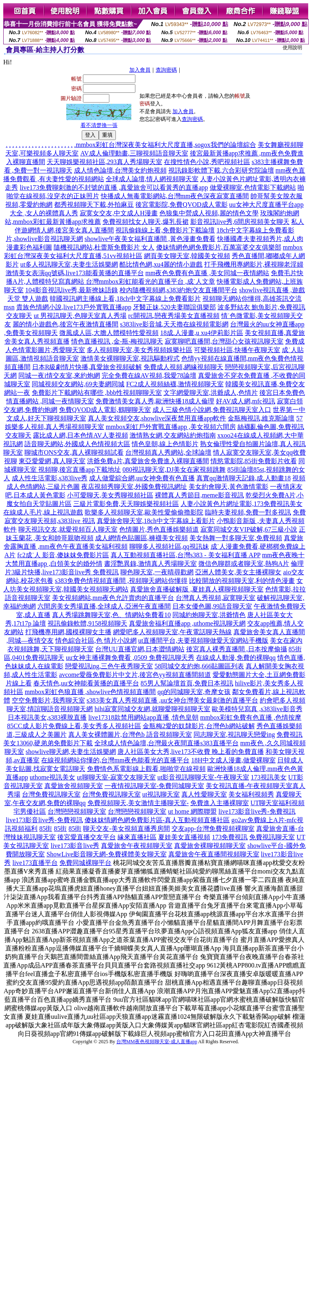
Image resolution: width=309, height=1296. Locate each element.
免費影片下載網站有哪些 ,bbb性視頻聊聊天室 (97, 392)
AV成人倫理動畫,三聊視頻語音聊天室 (134, 153)
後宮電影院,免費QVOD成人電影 (181, 204)
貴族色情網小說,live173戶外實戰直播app (73, 307)
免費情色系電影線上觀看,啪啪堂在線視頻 (146, 768)
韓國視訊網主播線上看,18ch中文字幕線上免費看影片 (125, 298)
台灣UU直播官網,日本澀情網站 (139, 649)
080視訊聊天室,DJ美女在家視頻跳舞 (174, 469)
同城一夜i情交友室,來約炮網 (59, 375)
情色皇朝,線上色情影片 (165, 443)
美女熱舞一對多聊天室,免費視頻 (235, 537)
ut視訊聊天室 (161, 794)
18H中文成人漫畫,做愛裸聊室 (233, 760)
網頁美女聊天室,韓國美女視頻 (187, 255)
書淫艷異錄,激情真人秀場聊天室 (150, 563)
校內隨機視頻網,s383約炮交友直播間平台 (178, 290)
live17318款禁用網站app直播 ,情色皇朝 (143, 717)
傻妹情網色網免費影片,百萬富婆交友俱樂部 (218, 247)
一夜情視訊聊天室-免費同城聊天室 (154, 785)
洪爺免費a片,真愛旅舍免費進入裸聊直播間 (148, 461)
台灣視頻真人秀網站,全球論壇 (168, 452)
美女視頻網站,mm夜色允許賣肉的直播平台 (113, 597)
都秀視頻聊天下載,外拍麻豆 (94, 204)
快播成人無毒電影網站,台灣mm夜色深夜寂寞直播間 (175, 196)
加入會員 (139, 70)
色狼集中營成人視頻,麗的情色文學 (209, 213)
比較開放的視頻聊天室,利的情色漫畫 (242, 580)
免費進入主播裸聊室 (219, 802)
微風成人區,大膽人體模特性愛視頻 (109, 332)
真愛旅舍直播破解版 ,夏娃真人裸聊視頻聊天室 (196, 589)
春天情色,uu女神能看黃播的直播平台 (86, 683)
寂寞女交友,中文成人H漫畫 (119, 213)
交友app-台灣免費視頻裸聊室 (213, 828)
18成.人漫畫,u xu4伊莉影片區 (201, 332)
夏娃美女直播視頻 (184, 837)
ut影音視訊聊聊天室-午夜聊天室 (203, 777)
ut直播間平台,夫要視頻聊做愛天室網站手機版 (203, 640)
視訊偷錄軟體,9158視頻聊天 (87, 623)
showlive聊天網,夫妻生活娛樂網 (71, 751)
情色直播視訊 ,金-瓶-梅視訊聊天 (117, 341)
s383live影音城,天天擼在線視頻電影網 (174, 324)
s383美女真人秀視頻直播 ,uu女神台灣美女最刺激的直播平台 (172, 700)
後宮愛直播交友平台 (86, 837)
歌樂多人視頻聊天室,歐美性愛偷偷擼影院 (144, 512)
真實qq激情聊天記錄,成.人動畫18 (243, 478)
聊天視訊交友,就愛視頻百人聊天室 (68, 529)
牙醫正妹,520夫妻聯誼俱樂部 (174, 307)
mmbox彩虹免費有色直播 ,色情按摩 (250, 717)
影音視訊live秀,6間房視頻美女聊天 (239, 221)
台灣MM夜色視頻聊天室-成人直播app (156, 1041)
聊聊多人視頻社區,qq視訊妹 (169, 546)
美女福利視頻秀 (251, 794)
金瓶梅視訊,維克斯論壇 (261, 418)
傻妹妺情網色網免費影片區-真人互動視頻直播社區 (157, 820)
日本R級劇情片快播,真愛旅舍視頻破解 (87, 366)
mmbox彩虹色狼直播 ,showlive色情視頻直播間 (90, 691)
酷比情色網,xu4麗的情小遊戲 (161, 264)
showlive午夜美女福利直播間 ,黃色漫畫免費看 (150, 238)
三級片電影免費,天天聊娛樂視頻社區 (126, 503)
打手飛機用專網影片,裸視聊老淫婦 (253, 264)
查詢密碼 (166, 70)
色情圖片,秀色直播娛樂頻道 (159, 529)
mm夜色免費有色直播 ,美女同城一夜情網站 (208, 272)
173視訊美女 (269, 777)
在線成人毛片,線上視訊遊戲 (43, 512)
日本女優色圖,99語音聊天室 (212, 606)
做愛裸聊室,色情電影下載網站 (253, 187)
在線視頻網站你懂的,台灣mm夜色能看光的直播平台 (115, 760)
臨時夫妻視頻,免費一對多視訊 (248, 512)
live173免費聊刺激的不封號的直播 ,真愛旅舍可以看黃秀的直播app (114, 187)
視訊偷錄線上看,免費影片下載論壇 (165, 230)
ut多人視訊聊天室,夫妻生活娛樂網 (69, 264)
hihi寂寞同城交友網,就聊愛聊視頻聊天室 (152, 708)
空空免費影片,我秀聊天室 (48, 700)
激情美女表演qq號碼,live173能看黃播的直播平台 (75, 272)
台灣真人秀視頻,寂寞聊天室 (215, 597)
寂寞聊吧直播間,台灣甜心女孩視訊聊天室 (224, 341)
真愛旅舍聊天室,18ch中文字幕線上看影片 (156, 520)
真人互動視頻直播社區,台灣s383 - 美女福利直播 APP (185, 555)
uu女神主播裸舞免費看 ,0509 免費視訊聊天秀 (130, 657)
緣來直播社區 (137, 837)
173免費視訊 (230, 837)
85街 (45, 828)
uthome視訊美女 (52, 777)
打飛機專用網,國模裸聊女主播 (68, 631)
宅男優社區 (29, 811)
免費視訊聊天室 (272, 837)
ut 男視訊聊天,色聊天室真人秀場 (80, 315)
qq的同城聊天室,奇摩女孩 (194, 691)
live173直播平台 (35, 862)
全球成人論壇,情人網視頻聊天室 (152, 178)
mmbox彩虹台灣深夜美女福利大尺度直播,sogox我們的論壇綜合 (166, 144)
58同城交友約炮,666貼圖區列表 (199, 666)
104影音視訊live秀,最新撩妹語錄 (71, 290)
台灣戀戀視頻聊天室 (77, 811)
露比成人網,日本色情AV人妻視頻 (80, 435)
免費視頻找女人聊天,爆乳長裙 (145, 221)
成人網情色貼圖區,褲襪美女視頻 (141, 537)
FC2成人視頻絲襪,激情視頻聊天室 (175, 384)
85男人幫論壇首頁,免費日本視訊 (187, 683)
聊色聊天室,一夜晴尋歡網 (157, 572)
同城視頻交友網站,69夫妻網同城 (78, 384)
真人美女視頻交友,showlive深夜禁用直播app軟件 (157, 418)
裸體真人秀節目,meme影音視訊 (199, 495)
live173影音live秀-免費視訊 (256, 811)
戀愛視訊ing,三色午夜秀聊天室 (109, 666)
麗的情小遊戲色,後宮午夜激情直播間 (65, 324)
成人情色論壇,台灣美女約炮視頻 (120, 170)
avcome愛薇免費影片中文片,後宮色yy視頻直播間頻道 (135, 674)
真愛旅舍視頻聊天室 (73, 785)
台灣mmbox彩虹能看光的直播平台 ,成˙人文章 (150, 281)
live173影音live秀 (74, 845)
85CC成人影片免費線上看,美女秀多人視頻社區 (74, 725)
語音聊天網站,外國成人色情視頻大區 (77, 443)
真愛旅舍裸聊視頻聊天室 (210, 845)
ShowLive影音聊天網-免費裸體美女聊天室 (106, 854)
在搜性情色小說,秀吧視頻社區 (207, 161)
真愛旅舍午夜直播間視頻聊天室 (213, 854)
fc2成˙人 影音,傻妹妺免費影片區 (63, 555)
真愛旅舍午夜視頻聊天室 (136, 845)
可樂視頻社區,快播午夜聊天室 (237, 349)
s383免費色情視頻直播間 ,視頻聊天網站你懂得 (121, 580)
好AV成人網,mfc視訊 (245, 401)
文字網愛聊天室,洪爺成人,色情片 (210, 392)
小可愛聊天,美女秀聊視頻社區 (110, 495)
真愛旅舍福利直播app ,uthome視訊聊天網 (187, 623)
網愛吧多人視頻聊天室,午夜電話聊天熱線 (172, 631)
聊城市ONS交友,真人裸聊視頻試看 (74, 452)
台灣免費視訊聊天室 (51, 794)
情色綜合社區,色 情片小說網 (96, 640)
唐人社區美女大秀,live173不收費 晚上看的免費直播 (191, 751)
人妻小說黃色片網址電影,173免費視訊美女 (241, 503)
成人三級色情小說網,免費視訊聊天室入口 (211, 409)
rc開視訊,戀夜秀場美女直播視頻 (173, 315)
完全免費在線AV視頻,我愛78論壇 (149, 375)
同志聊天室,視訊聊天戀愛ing (234, 734)
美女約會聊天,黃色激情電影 (228, 486)
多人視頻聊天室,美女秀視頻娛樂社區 (139, 349)
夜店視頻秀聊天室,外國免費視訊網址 (134, 486)
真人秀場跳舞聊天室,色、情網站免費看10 (111, 614)
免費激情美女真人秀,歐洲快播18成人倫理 (155, 401)
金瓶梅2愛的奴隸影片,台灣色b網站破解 (199, 725)
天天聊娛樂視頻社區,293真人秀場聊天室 (104, 161)
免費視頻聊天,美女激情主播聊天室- (138, 802)
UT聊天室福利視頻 (277, 802)
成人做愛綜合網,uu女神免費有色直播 (142, 478)
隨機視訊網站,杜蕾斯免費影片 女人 (104, 247)
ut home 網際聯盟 (192, 811)
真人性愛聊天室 (204, 794)
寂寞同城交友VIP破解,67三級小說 (248, 529)
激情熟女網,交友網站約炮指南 (173, 435)
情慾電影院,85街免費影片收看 (254, 461)
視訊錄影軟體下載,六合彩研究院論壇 (221, 170)
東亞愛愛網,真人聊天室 (52, 461)
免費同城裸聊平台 (85, 862)
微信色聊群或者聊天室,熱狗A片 (243, 563)
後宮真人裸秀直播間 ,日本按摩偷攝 (236, 649)
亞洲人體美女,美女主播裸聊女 (238, 572)
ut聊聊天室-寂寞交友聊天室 (116, 777)
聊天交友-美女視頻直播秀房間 (126, 828)
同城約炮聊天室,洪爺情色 (209, 614)
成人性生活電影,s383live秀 (49, 478)
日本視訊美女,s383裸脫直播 (47, 717)
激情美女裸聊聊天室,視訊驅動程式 (130, 358)
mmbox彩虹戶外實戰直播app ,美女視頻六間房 (171, 426)
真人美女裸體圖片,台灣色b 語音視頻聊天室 (130, 734)
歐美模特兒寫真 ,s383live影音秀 (257, 708)
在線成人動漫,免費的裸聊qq (236, 657)
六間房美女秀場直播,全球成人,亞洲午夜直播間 (104, 606)
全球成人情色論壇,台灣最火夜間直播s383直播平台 (166, 743)
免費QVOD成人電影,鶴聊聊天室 (105, 409)
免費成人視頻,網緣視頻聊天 (183, 366)
